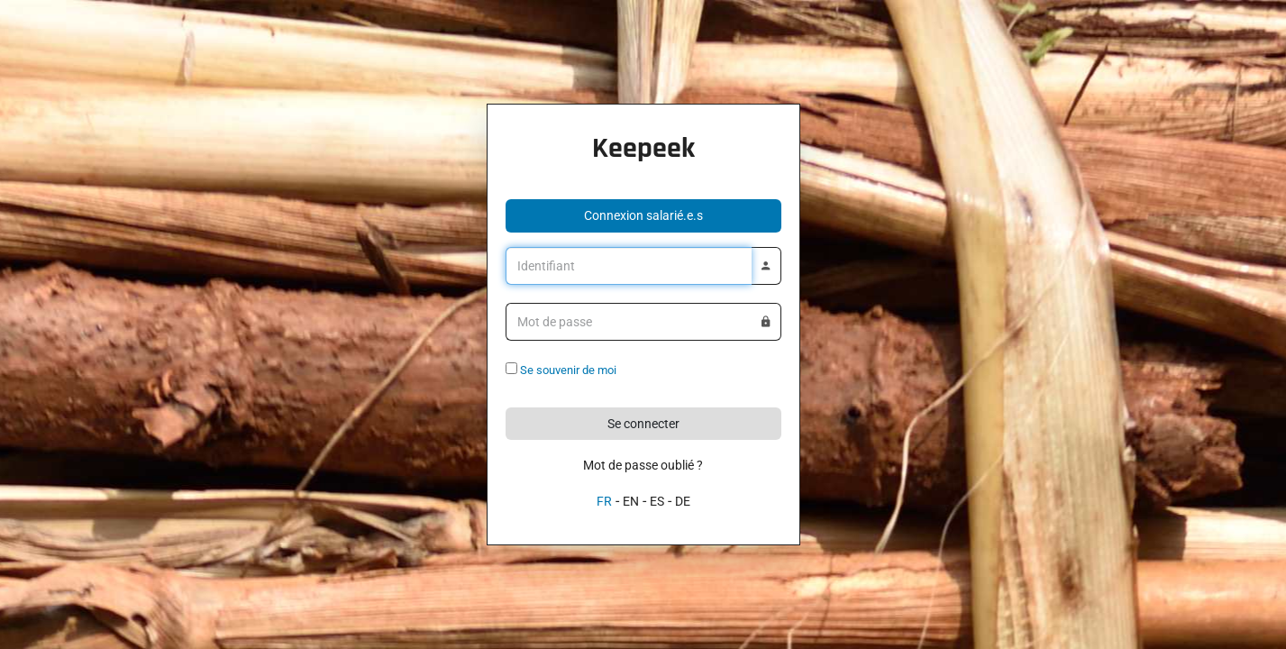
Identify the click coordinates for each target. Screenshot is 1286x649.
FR (604, 501)
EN (631, 501)
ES (657, 501)
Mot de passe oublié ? (643, 465)
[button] (643, 216)
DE (682, 501)
